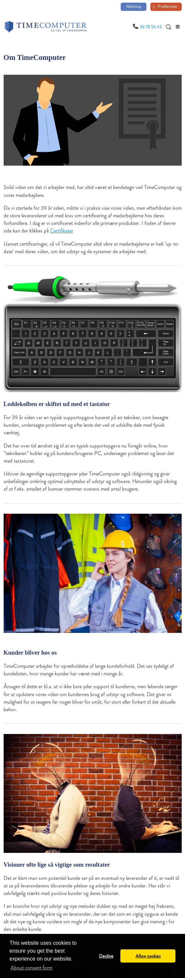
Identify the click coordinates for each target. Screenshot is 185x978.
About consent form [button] (31, 967)
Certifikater (61, 230)
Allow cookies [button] (148, 956)
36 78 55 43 (151, 27)
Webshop (133, 7)
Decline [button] (106, 956)
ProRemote (167, 7)
